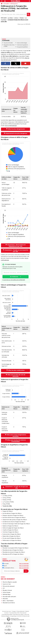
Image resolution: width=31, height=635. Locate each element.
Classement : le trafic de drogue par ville (16, 487)
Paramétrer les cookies (18, 614)
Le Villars (10, 18)
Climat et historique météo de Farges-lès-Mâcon (16, 523)
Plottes (22, 18)
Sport (4, 565)
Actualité (6, 3)
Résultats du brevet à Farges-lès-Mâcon (13, 552)
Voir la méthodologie (11, 125)
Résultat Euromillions (9, 602)
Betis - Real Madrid (8, 600)
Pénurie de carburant (9, 586)
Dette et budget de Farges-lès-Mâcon (13, 528)
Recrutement (23, 612)
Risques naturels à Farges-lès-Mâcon (12, 515)
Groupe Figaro (13, 616)
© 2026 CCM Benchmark (23, 616)
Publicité (27, 611)
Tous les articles (12, 612)
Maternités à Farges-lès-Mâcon (11, 536)
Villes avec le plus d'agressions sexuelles (16, 435)
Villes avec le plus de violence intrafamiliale (16, 440)
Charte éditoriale (20, 611)
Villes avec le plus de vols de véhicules (16, 375)
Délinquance (14, 3)
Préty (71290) (6, 504)
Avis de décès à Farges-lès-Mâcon (11, 513)
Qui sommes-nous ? (6, 611)
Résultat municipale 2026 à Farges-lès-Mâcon (15, 548)
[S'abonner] (15, 571)
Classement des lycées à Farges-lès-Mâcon (14, 519)
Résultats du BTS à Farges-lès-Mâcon (13, 554)
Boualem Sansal (7, 590)
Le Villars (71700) (7, 495)
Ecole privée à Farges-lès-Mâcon (11, 534)
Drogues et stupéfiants (22, 47)
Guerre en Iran (7, 584)
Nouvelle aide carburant (9, 596)
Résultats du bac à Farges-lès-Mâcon (12, 550)
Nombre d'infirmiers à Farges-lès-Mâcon (13, 517)
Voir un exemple (24, 563)
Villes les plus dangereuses (16, 129)
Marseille (5, 598)
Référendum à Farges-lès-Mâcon (11, 540)
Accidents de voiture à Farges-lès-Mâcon (13, 521)
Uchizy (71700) (6, 497)
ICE (4, 588)
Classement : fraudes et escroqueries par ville (16, 250)
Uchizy (16, 18)
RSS (18, 612)
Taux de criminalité (8, 42)
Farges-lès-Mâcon (7, 511)
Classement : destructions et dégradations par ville (16, 245)
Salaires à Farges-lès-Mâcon (10, 526)
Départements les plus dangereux (16, 133)
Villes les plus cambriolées (16, 370)
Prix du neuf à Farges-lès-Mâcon (11, 538)
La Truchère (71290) (8, 502)
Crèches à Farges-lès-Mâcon (10, 532)
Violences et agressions (22, 44)
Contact (6, 612)
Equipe (14, 611)
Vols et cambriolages (22, 42)
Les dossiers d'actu (8, 568)
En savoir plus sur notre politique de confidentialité (13, 279)
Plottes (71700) (6, 500)
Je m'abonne (14, 276)
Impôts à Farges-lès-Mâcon (10, 530)
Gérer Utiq (26, 614)
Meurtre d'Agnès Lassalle (10, 582)
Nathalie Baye (6, 594)
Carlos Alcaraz (6, 592)
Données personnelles (7, 614)
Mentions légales (5, 616)
